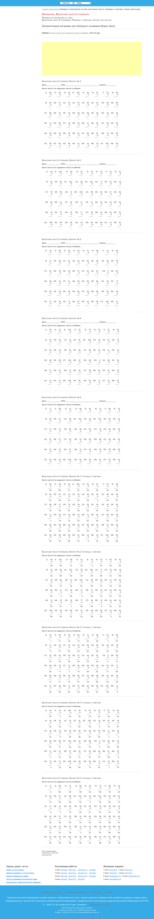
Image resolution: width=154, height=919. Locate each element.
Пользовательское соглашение (51, 892)
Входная (64, 870)
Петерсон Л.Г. (83, 870)
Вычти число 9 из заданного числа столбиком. (69, 33)
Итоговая (92, 870)
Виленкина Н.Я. (115, 876)
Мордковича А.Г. (116, 879)
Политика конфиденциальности (76, 892)
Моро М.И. (72, 870)
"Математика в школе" (100, 904)
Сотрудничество (96, 892)
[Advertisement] (92, 58)
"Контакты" (109, 892)
